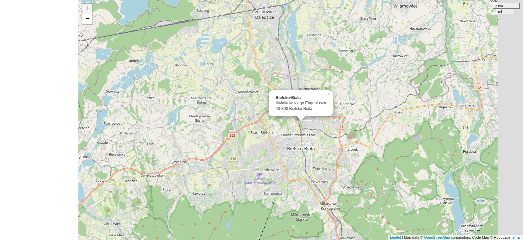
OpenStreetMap (437, 237)
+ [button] (87, 9)
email (517, 237)
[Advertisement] (39, 120)
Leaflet (395, 237)
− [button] (87, 19)
